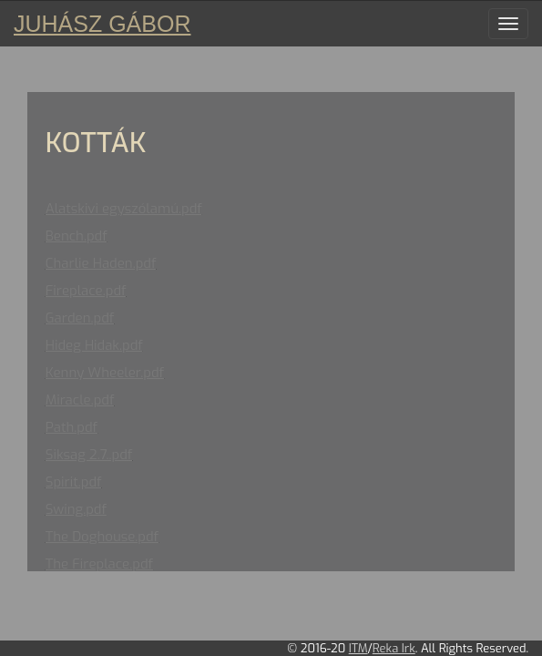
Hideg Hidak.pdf (94, 345)
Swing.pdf (76, 509)
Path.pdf (71, 427)
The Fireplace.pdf (99, 564)
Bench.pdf (76, 236)
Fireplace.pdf (86, 291)
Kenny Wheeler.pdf (105, 373)
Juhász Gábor (102, 23)
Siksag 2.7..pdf (89, 455)
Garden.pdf (80, 318)
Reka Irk (394, 648)
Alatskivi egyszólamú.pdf (124, 209)
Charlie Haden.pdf (101, 263)
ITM (358, 648)
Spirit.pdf (74, 482)
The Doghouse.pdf (102, 537)
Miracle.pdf (80, 400)
